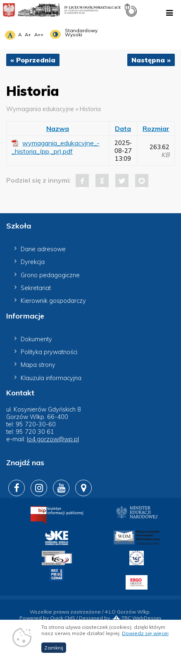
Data (123, 128)
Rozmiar (156, 128)
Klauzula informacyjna (51, 378)
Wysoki (73, 34)
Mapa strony (38, 365)
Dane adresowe (43, 249)
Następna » (151, 60)
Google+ (102, 180)
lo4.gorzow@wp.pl (53, 439)
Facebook (82, 180)
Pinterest (141, 180)
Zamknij (53, 651)
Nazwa (57, 128)
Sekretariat (36, 288)
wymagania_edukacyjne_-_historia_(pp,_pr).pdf (56, 147)
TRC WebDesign (136, 618)
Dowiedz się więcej (145, 636)
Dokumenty (36, 339)
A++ (38, 34)
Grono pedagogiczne (50, 275)
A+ (28, 34)
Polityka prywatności (49, 352)
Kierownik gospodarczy (53, 301)
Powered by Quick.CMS (47, 618)
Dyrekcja (33, 262)
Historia (90, 109)
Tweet (122, 180)
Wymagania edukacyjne (40, 109)
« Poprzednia (32, 60)
